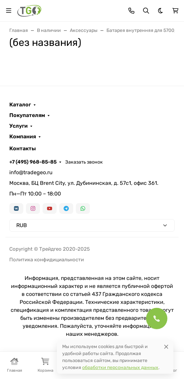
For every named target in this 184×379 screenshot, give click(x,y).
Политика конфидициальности (46, 260)
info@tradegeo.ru (31, 172)
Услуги (18, 126)
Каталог (20, 104)
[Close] (166, 346)
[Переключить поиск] (146, 10)
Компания (22, 136)
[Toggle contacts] (131, 10)
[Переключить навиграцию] (9, 10)
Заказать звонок (84, 162)
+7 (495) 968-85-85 (33, 162)
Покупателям (27, 115)
